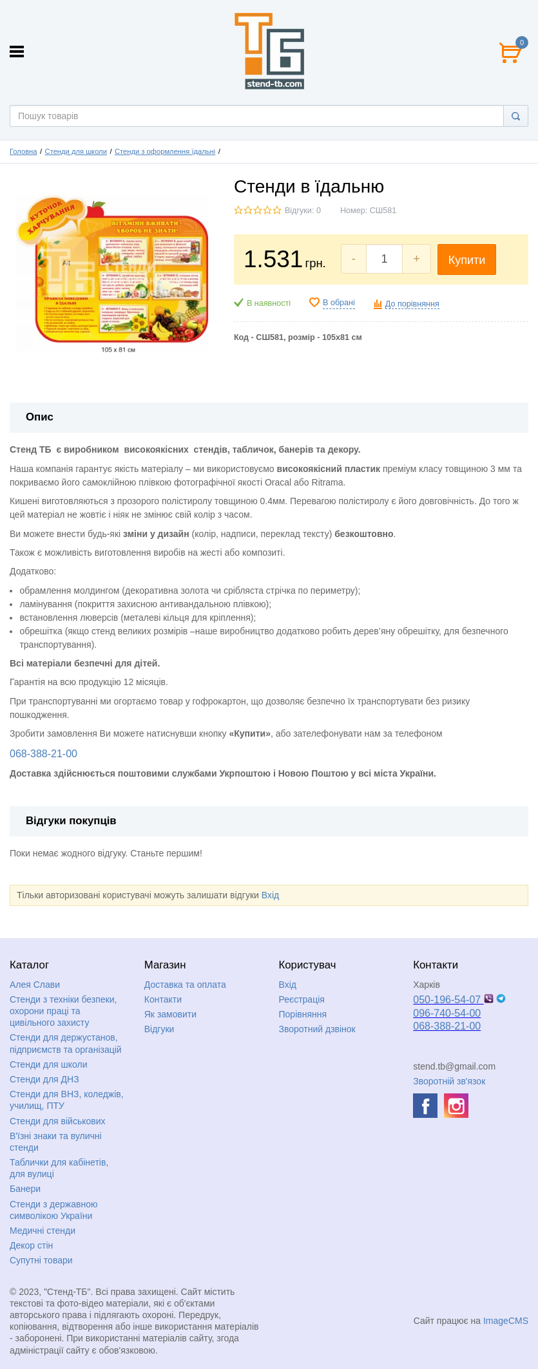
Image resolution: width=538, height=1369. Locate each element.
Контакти (163, 999)
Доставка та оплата (185, 984)
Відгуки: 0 (303, 210)
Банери (25, 1189)
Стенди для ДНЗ (44, 1079)
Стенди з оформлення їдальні (165, 151)
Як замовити (170, 1014)
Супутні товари (41, 1260)
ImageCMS (505, 1321)
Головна (23, 151)
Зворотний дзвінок (317, 1029)
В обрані (339, 302)
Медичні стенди (42, 1230)
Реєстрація (302, 999)
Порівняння (303, 1014)
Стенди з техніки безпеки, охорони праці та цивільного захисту (63, 1011)
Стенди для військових (58, 1121)
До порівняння (412, 303)
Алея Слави (35, 984)
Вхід (270, 895)
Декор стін (31, 1245)
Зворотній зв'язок (449, 1081)
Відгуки (159, 1029)
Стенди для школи (76, 151)
